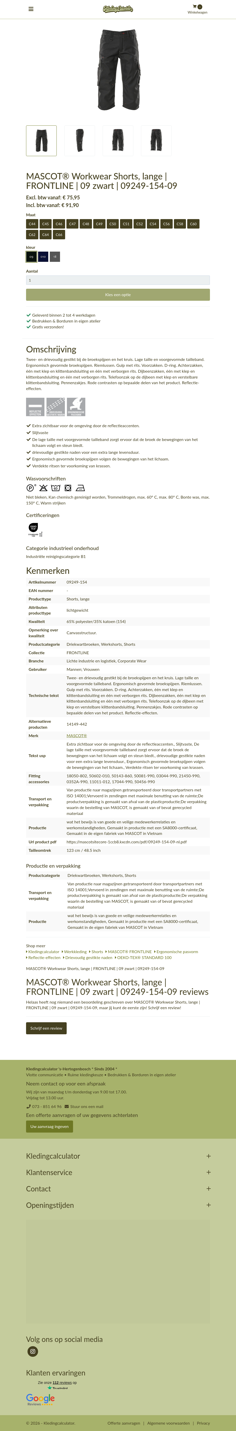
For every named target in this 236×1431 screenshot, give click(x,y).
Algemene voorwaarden (168, 1423)
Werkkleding (74, 951)
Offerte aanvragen (124, 1423)
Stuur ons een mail (86, 1106)
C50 (113, 224)
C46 (59, 224)
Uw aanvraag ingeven (49, 1126)
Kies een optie (118, 294)
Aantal (32, 270)
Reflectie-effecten (43, 957)
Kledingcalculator (42, 951)
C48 (85, 224)
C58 (180, 224)
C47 (72, 224)
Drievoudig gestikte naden (87, 957)
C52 (139, 224)
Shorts (96, 951)
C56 (166, 224)
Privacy (203, 1423)
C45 (45, 224)
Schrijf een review (46, 1028)
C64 (45, 234)
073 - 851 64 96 (47, 1106)
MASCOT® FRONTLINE (128, 951)
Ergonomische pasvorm (176, 951)
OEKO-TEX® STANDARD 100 (143, 957)
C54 (153, 224)
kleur (30, 247)
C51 (126, 224)
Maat (31, 214)
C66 (59, 234)
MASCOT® (77, 735)
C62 (32, 234)
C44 (32, 224)
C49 (99, 224)
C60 (193, 224)
